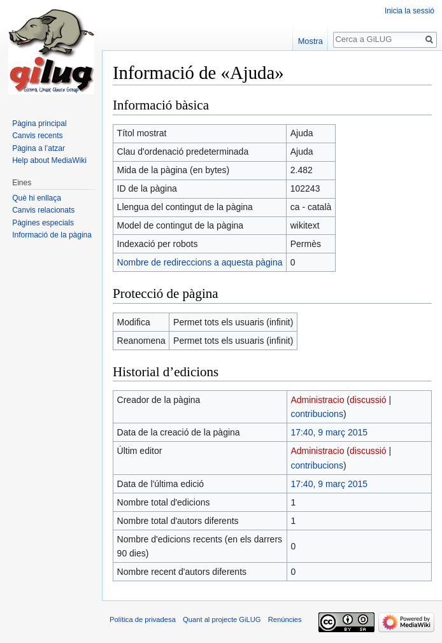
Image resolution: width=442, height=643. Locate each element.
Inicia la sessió (409, 10)
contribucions (316, 414)
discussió (368, 400)
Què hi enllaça (36, 198)
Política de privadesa (143, 619)
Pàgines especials (43, 222)
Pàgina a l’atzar (38, 148)
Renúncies (285, 619)
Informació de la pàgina (52, 234)
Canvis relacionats (43, 210)
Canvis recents (37, 135)
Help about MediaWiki (49, 160)
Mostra (310, 41)
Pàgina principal (39, 123)
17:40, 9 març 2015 (328, 432)
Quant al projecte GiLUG (222, 619)
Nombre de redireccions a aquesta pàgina (200, 262)
